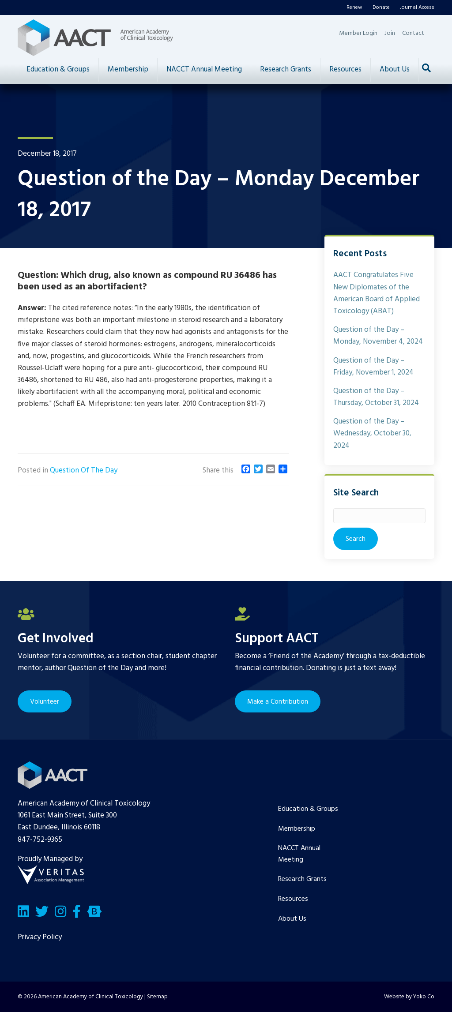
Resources (345, 69)
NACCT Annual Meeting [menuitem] (299, 854)
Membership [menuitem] (296, 829)
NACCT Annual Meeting (204, 69)
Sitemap (157, 996)
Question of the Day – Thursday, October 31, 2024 (376, 397)
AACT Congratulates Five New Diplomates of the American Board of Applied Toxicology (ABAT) (376, 293)
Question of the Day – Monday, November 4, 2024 (378, 336)
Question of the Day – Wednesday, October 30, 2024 (372, 433)
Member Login (358, 33)
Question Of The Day (83, 470)
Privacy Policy (40, 937)
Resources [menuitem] (293, 899)
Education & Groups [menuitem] (308, 809)
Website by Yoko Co (409, 996)
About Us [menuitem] (292, 919)
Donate (381, 7)
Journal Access (417, 7)
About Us (395, 69)
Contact (413, 33)
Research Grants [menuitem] (302, 879)
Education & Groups (58, 69)
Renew (354, 7)
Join (389, 33)
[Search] (426, 68)
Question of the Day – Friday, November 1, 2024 (373, 367)
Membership (128, 69)
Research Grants (285, 69)
